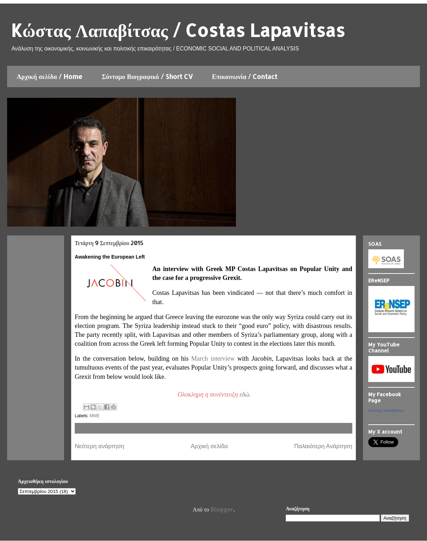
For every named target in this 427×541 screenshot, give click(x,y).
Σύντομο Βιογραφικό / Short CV (147, 76)
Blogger (222, 509)
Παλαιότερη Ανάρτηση (323, 446)
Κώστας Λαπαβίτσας (386, 410)
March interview (212, 358)
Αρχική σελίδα (209, 446)
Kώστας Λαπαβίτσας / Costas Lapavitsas (178, 29)
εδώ (244, 394)
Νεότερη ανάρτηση (99, 446)
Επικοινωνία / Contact (244, 76)
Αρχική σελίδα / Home (50, 76)
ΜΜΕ (95, 415)
